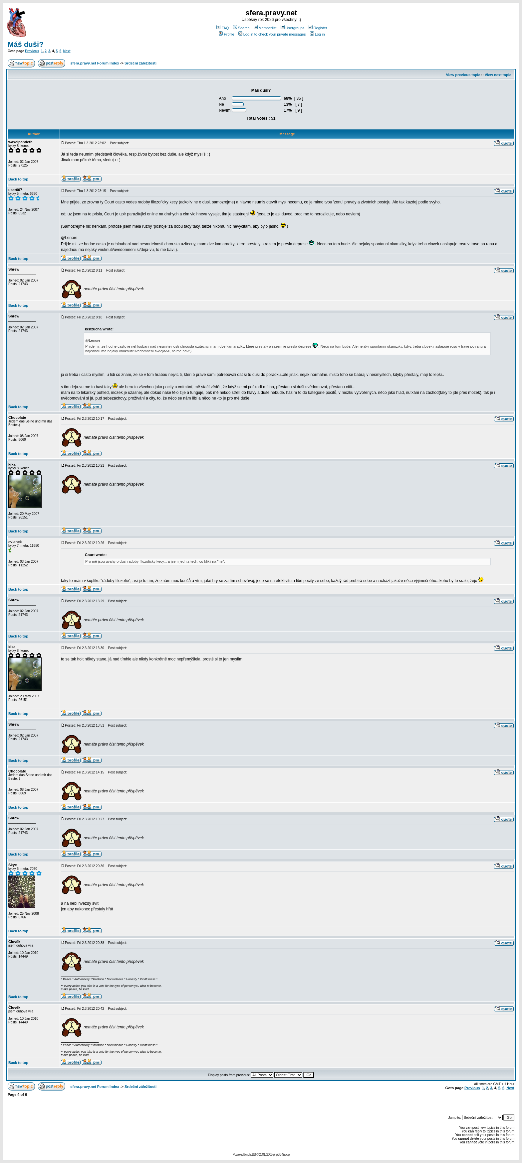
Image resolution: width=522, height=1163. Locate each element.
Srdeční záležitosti (140, 63)
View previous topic (463, 75)
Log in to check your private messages (272, 34)
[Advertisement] (436, 1102)
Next (67, 51)
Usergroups (293, 28)
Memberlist (265, 28)
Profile (226, 34)
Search (241, 28)
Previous (32, 51)
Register (318, 28)
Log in (317, 34)
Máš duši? (26, 44)
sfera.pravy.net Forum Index (94, 63)
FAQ (222, 28)
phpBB (251, 1154)
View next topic (498, 75)
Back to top (18, 179)
